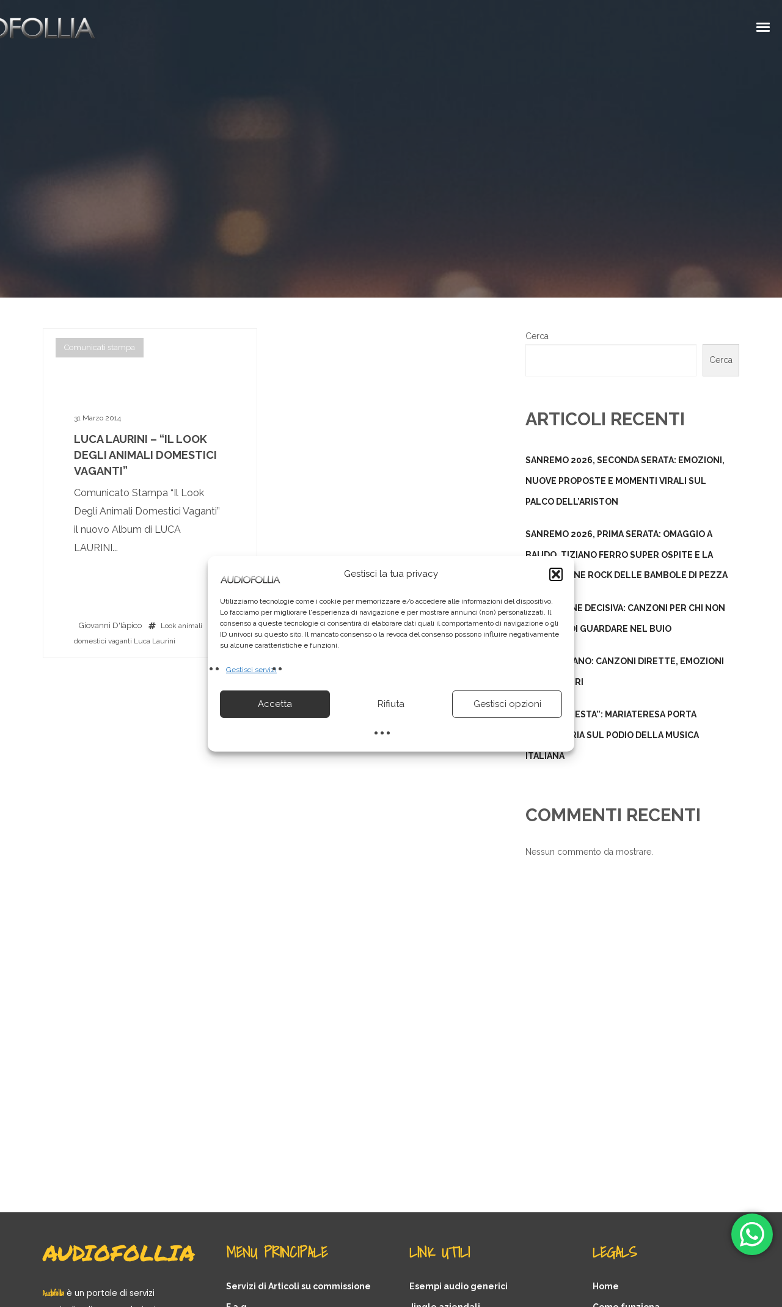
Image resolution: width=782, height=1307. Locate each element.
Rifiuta (391, 703)
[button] (556, 574)
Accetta (275, 703)
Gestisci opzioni (507, 703)
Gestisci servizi (251, 669)
